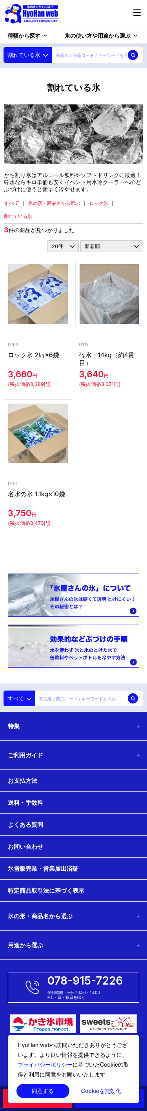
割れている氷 (18, 216)
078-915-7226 (85, 980)
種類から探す (27, 35)
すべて (11, 203)
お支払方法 (22, 780)
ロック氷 (98, 203)
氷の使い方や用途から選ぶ (101, 35)
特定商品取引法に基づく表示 (46, 890)
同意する (43, 1090)
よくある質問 (25, 824)
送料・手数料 (25, 802)
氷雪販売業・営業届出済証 (43, 868)
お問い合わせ (25, 846)
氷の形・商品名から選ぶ (54, 203)
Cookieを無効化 (101, 1090)
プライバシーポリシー (45, 1064)
